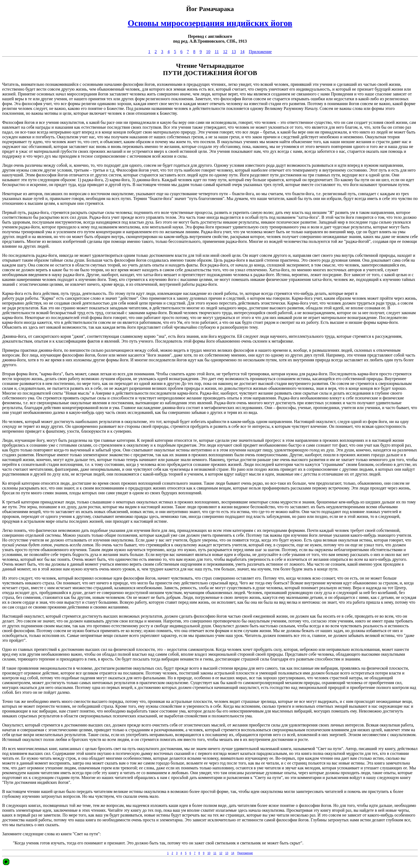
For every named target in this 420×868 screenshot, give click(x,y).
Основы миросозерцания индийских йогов (210, 23)
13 (234, 51)
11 (217, 51)
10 (208, 51)
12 (225, 51)
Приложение (260, 51)
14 (242, 51)
